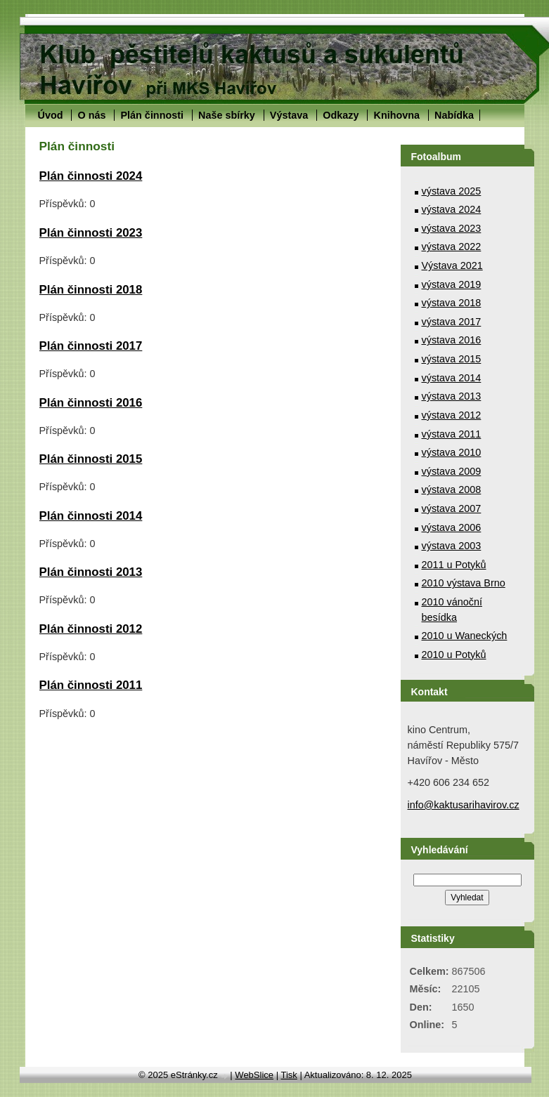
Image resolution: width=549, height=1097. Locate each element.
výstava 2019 (452, 284)
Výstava (289, 115)
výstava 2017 (452, 321)
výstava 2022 (452, 246)
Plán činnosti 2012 (91, 629)
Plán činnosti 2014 (91, 516)
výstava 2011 (452, 434)
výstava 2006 (452, 527)
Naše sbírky (226, 115)
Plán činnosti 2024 (91, 176)
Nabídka (454, 115)
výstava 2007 (452, 508)
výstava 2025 (452, 191)
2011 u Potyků (454, 564)
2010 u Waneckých (465, 635)
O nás (91, 115)
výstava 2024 (452, 209)
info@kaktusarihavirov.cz (463, 804)
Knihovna (396, 115)
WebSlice (254, 1075)
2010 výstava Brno (463, 583)
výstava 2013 (452, 396)
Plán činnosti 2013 (91, 572)
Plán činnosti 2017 (91, 346)
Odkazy (341, 115)
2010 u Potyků (454, 654)
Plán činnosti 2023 (91, 232)
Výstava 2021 (452, 265)
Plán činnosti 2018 (91, 289)
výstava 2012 (452, 415)
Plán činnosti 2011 (91, 685)
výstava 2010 (452, 452)
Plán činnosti (151, 115)
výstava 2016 (452, 340)
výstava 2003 (452, 545)
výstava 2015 (452, 358)
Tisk (288, 1075)
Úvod (50, 115)
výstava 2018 (452, 302)
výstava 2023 (452, 228)
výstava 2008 (452, 489)
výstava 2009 (452, 471)
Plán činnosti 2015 (91, 459)
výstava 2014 (452, 377)
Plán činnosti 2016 (91, 402)
